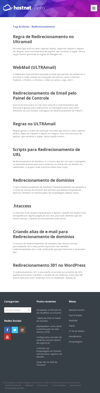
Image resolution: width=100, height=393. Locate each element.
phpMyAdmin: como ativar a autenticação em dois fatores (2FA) (49, 329)
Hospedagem (75, 341)
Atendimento (75, 336)
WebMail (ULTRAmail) (34, 67)
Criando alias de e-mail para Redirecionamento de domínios (43, 234)
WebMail (73, 320)
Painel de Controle (13, 385)
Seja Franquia (75, 315)
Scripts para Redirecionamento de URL (46, 152)
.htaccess (22, 206)
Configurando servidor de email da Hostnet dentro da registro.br (49, 340)
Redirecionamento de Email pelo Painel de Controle (45, 95)
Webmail (29, 385)
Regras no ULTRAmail (34, 123)
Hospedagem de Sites (14, 388)
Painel (72, 325)
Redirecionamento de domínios (43, 180)
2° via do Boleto (59, 385)
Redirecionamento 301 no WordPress (49, 265)
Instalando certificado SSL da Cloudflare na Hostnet (49, 311)
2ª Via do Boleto (77, 331)
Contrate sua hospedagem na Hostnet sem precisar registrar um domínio (49, 352)
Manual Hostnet (77, 309)
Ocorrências (42, 385)
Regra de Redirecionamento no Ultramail (43, 39)
